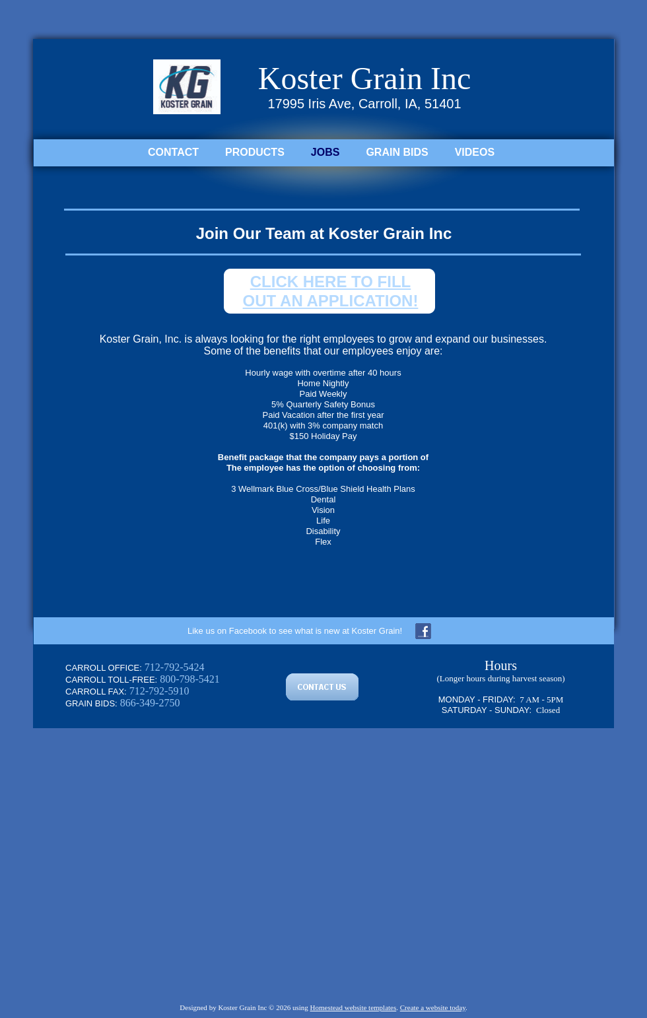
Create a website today (432, 1007)
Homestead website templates (353, 1007)
